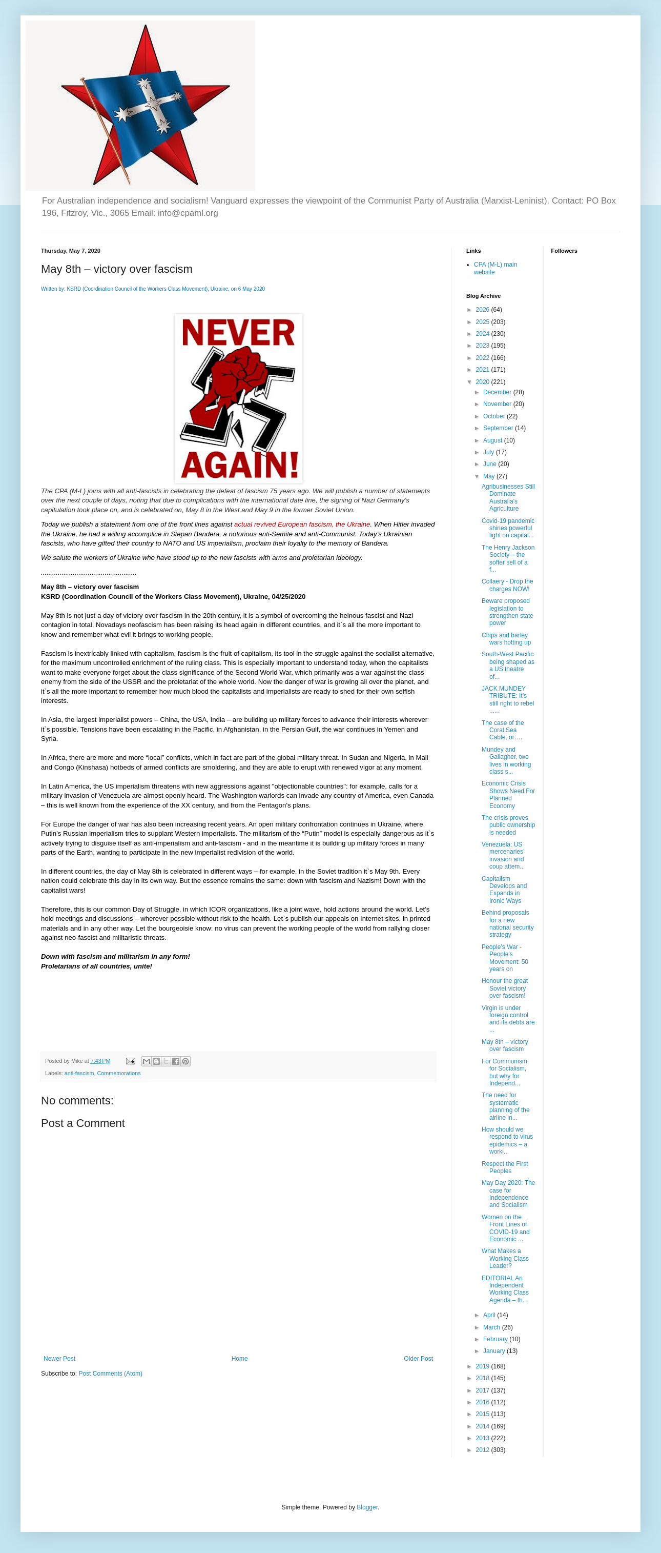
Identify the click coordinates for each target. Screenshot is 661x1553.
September (499, 428)
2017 (483, 1390)
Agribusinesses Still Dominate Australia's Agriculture (508, 497)
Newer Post (59, 1358)
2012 (483, 1450)
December (498, 392)
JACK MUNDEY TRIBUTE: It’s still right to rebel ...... (508, 699)
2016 (483, 1402)
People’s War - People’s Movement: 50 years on (505, 958)
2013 (483, 1438)
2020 (483, 382)
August (493, 440)
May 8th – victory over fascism (505, 1045)
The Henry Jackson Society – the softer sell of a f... (508, 558)
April (490, 1315)
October (495, 416)
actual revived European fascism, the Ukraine (302, 524)
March (492, 1327)
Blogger (367, 1507)
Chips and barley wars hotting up (506, 639)
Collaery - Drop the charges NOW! (507, 585)
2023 (483, 345)
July (489, 452)
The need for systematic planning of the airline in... (506, 1106)
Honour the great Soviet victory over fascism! (505, 988)
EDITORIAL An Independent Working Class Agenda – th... (505, 1289)
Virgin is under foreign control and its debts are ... (508, 1019)
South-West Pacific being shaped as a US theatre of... (508, 665)
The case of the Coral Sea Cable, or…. (503, 730)
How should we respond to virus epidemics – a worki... (507, 1140)
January (495, 1351)
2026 (483, 309)
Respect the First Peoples (505, 1167)
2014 (483, 1426)
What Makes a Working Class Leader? (505, 1258)
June (490, 464)
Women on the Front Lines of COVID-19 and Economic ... (506, 1228)
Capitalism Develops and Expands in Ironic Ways (504, 889)
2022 (483, 357)
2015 (483, 1414)
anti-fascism (79, 1073)
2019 (483, 1366)
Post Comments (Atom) (110, 1373)
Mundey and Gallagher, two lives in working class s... (506, 760)
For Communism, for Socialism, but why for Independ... (505, 1072)
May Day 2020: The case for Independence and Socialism (508, 1193)
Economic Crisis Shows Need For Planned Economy (508, 794)
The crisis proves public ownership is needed (508, 825)
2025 (483, 322)
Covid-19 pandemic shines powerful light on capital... (508, 528)
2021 (483, 369)
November (498, 404)
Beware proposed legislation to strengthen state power (507, 612)
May (490, 476)
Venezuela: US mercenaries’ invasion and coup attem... (503, 855)
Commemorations (118, 1073)
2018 (483, 1378)
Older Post (418, 1358)
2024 (483, 333)
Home (240, 1358)
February (496, 1339)
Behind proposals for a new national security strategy (508, 923)
